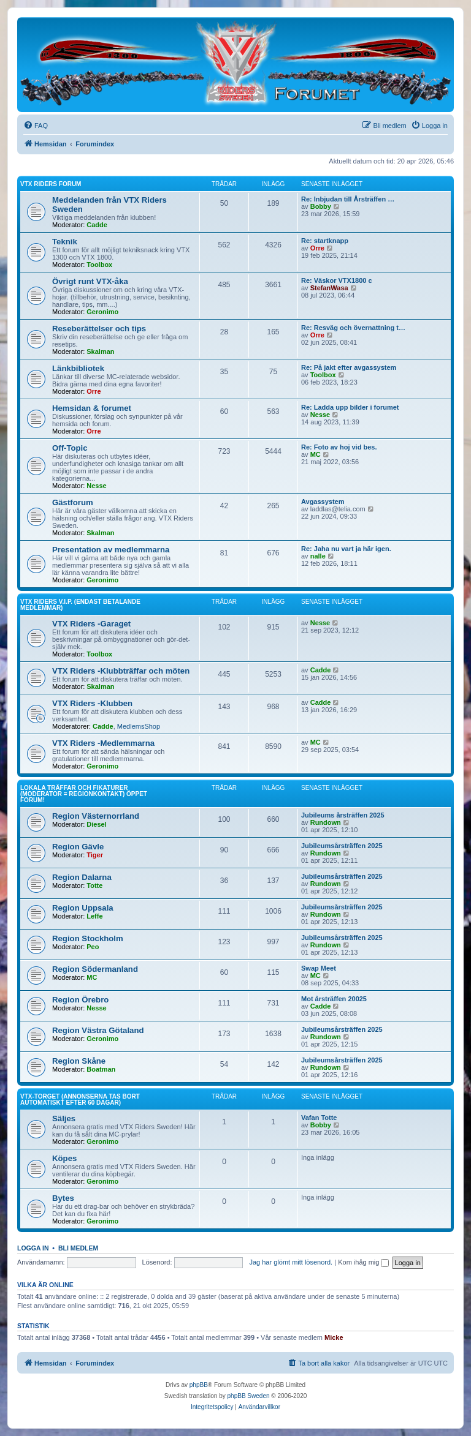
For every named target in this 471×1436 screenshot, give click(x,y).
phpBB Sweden (249, 1396)
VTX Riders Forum (50, 184)
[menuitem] (35, 125)
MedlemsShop (138, 726)
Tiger (94, 855)
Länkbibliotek (78, 368)
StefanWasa (329, 287)
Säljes (63, 1118)
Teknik (64, 241)
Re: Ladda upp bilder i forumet (350, 407)
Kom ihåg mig (363, 1262)
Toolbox (99, 264)
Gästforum (72, 502)
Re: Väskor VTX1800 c (336, 280)
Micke (333, 1337)
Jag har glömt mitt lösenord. (290, 1262)
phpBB (199, 1384)
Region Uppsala (82, 907)
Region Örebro (80, 999)
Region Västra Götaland (98, 1030)
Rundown (325, 822)
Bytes (63, 1198)
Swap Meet (318, 968)
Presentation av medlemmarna (110, 549)
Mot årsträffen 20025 (334, 998)
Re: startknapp (324, 240)
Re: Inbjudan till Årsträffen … (347, 199)
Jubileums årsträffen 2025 (343, 815)
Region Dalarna (82, 877)
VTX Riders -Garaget (91, 623)
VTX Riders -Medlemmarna (103, 743)
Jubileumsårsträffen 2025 (342, 845)
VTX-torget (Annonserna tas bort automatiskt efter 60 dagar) (80, 1099)
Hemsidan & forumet (91, 408)
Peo (92, 946)
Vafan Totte (319, 1117)
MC (315, 454)
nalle (318, 556)
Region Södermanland (95, 969)
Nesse (320, 414)
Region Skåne (78, 1061)
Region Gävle (78, 846)
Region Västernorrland (95, 816)
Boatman (100, 1069)
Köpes (64, 1158)
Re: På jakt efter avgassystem (348, 367)
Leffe (94, 916)
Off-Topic (70, 448)
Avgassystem (323, 501)
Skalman (100, 351)
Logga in (33, 1248)
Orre (317, 248)
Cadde (96, 224)
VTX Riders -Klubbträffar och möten (121, 670)
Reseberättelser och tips (99, 328)
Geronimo (102, 311)
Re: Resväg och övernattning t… (353, 327)
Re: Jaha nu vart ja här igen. (346, 548)
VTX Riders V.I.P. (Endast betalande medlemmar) (80, 604)
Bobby (320, 206)
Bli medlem (78, 1248)
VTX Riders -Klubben (92, 703)
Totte (94, 885)
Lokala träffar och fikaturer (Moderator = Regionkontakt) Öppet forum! (83, 793)
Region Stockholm (87, 938)
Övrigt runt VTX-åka (90, 281)
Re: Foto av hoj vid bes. (339, 447)
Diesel (96, 824)
